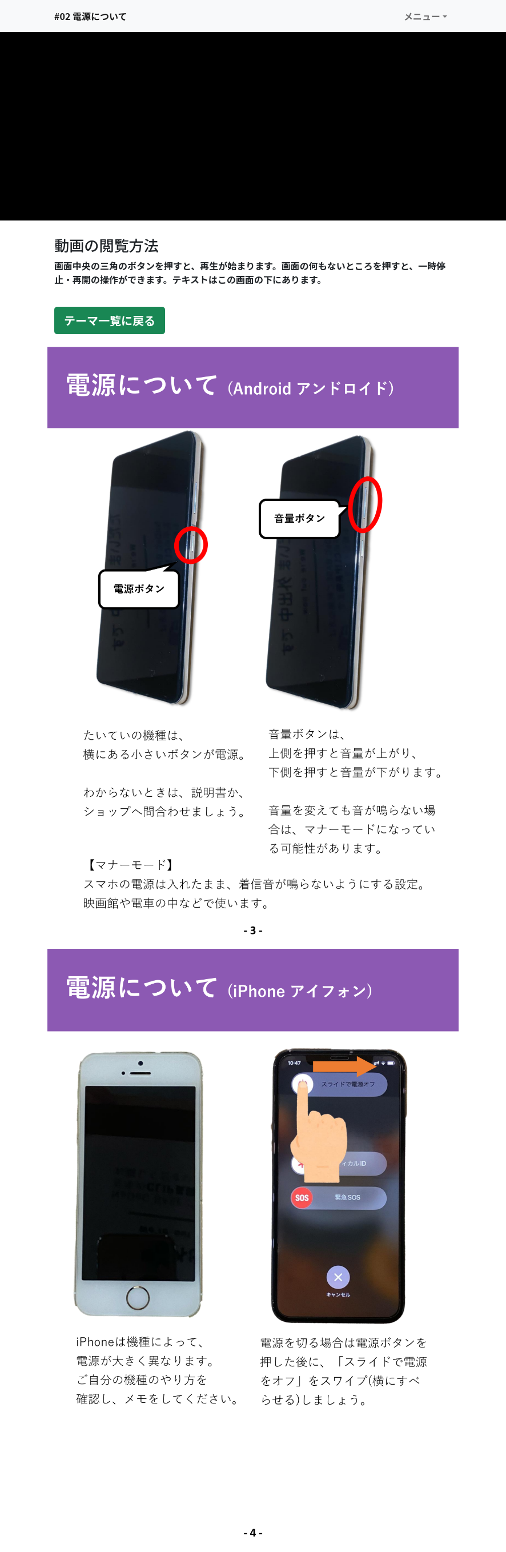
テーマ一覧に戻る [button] (109, 320)
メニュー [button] (422, 16)
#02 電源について (90, 16)
